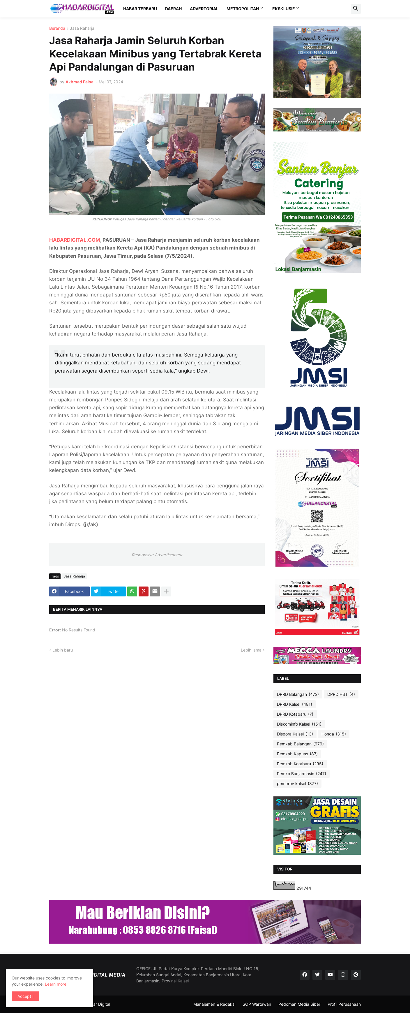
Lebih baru (62, 649)
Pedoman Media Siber (299, 1004)
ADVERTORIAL (204, 8)
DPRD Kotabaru (295, 714)
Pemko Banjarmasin (301, 774)
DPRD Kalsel (294, 704)
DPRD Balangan (298, 694)
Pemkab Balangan (300, 744)
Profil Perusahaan (344, 1004)
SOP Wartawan (257, 1004)
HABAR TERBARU (140, 8)
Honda (333, 734)
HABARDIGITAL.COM (74, 240)
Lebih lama (251, 649)
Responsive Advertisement (157, 554)
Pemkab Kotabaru (300, 764)
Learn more (55, 984)
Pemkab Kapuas (297, 754)
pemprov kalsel (297, 783)
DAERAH (173, 8)
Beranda (57, 28)
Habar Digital (97, 1004)
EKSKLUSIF (283, 8)
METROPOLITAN (243, 8)
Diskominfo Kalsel (299, 724)
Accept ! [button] (25, 996)
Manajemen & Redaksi (214, 1004)
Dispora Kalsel (295, 734)
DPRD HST (341, 694)
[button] (356, 9)
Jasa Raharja (82, 28)
